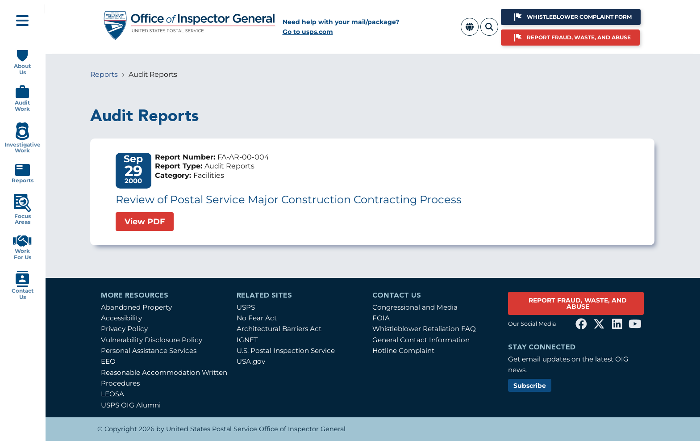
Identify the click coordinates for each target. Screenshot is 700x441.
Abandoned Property (136, 307)
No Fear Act (257, 318)
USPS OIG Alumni (131, 405)
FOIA (381, 318)
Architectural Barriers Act (279, 328)
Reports (104, 74)
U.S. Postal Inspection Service (286, 350)
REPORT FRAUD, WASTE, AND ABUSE (578, 303)
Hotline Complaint (403, 350)
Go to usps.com (308, 32)
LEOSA (112, 394)
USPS (246, 307)
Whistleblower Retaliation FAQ (424, 328)
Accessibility (121, 318)
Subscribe (529, 386)
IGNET (247, 340)
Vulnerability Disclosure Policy (151, 340)
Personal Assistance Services (148, 350)
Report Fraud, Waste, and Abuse (579, 37)
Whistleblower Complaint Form (579, 16)
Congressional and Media (415, 307)
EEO (108, 361)
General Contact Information (421, 340)
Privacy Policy (124, 328)
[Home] (189, 36)
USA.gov (251, 361)
